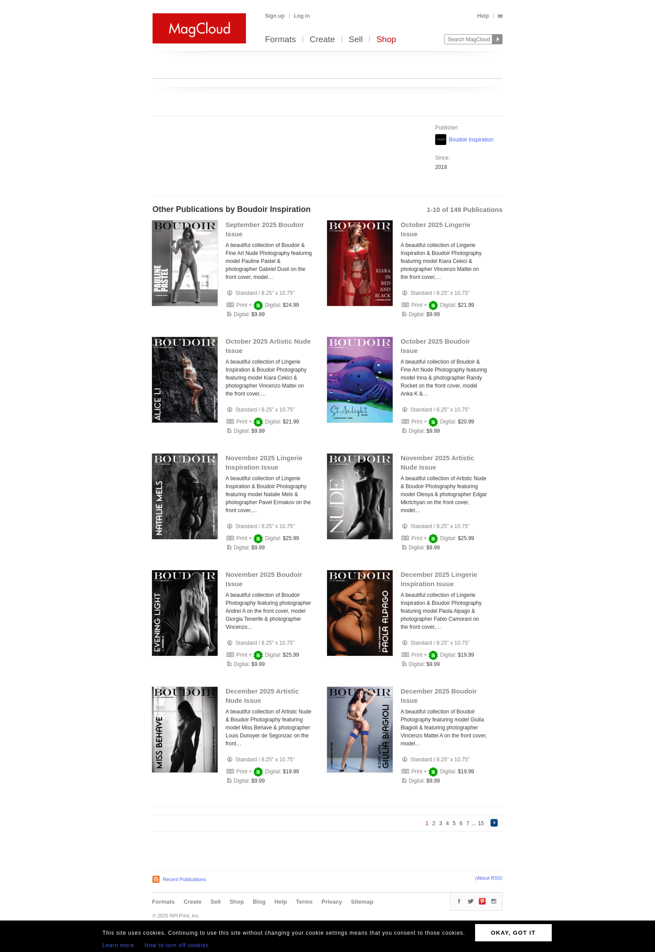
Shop (386, 39)
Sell (356, 39)
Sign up (275, 16)
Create (322, 39)
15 (481, 823)
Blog (259, 901)
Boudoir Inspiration (471, 140)
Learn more (118, 945)
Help (483, 16)
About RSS (489, 878)
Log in (302, 16)
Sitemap (362, 901)
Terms (304, 901)
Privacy (332, 901)
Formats (280, 39)
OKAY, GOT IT (513, 932)
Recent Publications (184, 879)
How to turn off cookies (177, 945)
